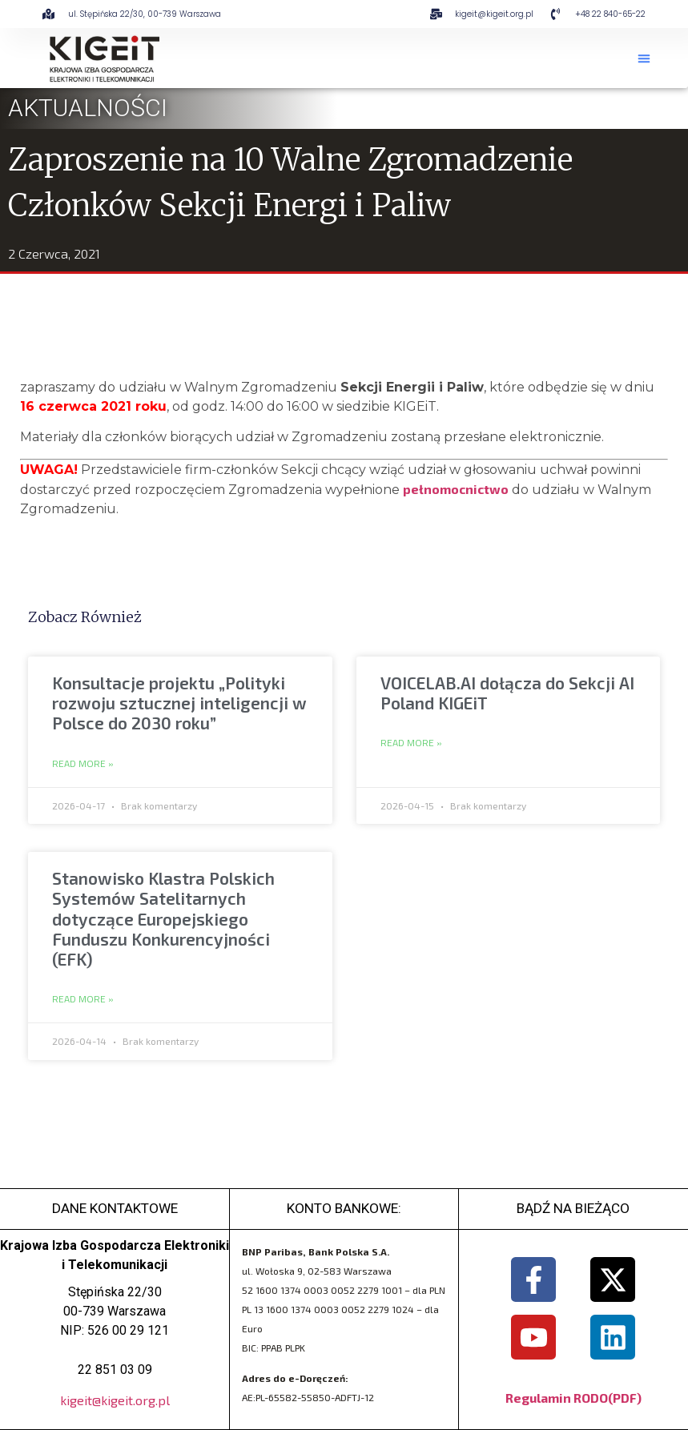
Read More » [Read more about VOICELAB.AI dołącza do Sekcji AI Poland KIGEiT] (411, 743)
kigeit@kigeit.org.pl (115, 1400)
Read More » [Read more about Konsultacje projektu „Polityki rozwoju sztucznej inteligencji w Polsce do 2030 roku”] (83, 764)
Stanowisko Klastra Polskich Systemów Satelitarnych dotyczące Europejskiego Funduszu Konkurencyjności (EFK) (163, 918)
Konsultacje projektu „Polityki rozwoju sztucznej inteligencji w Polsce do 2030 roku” (179, 703)
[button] (644, 58)
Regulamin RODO (556, 1397)
